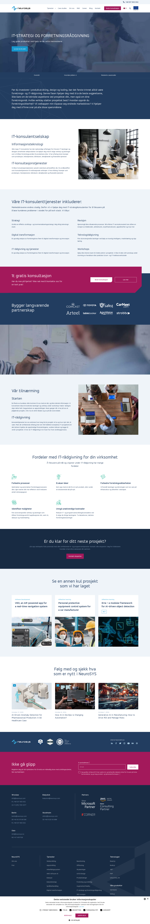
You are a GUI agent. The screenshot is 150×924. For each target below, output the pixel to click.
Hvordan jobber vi (70, 75)
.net (104, 612)
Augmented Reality (83, 886)
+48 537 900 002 (132, 2)
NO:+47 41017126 (17, 837)
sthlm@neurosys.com (50, 816)
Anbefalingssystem (53, 869)
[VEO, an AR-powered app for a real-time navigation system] (32, 632)
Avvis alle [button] (67, 915)
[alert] (75, 910)
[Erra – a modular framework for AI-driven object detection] (118, 632)
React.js (112, 861)
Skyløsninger (81, 869)
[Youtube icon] (128, 743)
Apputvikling (51, 865)
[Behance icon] (132, 743)
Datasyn (49, 878)
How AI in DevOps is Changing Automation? (69, 716)
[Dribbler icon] (136, 743)
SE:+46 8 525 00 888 (49, 819)
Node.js (112, 865)
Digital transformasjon (54, 890)
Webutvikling (51, 861)
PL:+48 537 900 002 (19, 802)
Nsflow (112, 894)
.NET (111, 869)
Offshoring (80, 865)
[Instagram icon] (124, 743)
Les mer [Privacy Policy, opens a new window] (81, 906)
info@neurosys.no (18, 834)
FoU (13, 865)
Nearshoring (81, 861)
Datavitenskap (52, 882)
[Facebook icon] (116, 743)
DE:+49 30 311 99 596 (19, 819)
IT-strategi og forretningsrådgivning (89, 890)
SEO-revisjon (81, 894)
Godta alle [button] (82, 915)
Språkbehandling (52, 886)
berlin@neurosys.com (19, 816)
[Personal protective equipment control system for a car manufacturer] (75, 632)
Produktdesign (82, 878)
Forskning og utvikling (84, 882)
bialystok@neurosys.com (51, 798)
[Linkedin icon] (111, 743)
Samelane (113, 890)
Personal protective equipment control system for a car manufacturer (74, 606)
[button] (75, 920)
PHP (111, 874)
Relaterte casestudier (108, 75)
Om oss (14, 861)
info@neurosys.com (18, 798)
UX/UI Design (81, 874)
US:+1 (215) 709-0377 (19, 805)
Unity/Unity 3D (115, 878)
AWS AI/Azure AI (52, 874)
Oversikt (37, 75)
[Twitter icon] (120, 743)
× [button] (147, 899)
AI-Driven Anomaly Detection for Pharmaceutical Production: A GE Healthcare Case (27, 718)
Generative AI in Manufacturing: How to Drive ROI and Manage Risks (116, 716)
